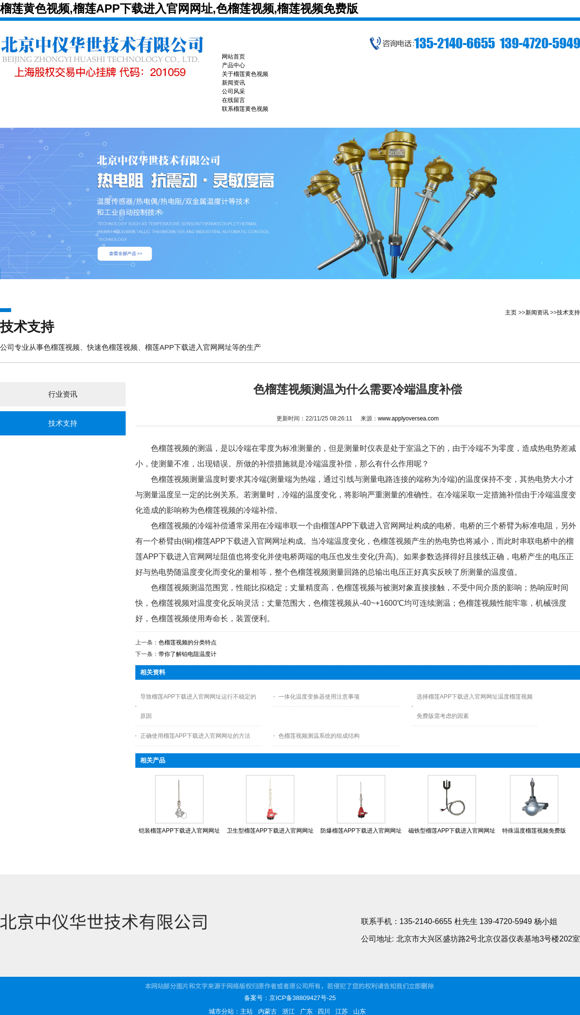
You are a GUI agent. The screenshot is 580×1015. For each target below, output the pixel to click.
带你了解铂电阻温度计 (188, 654)
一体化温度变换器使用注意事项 (319, 696)
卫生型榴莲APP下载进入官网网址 (270, 830)
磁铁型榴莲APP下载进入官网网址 (451, 830)
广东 (306, 1011)
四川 (324, 1011)
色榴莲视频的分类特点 (188, 642)
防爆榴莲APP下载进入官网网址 (361, 830)
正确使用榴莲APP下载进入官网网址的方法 (195, 735)
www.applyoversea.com (408, 418)
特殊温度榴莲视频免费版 (534, 830)
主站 (246, 1011)
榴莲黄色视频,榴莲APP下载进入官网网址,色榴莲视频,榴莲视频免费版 (179, 8)
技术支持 (568, 312)
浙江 (288, 1011)
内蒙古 (267, 1011)
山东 (359, 1011)
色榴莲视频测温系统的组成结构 (319, 735)
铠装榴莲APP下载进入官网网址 (179, 830)
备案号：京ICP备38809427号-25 (289, 997)
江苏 (341, 1011)
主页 (511, 312)
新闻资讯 (537, 312)
